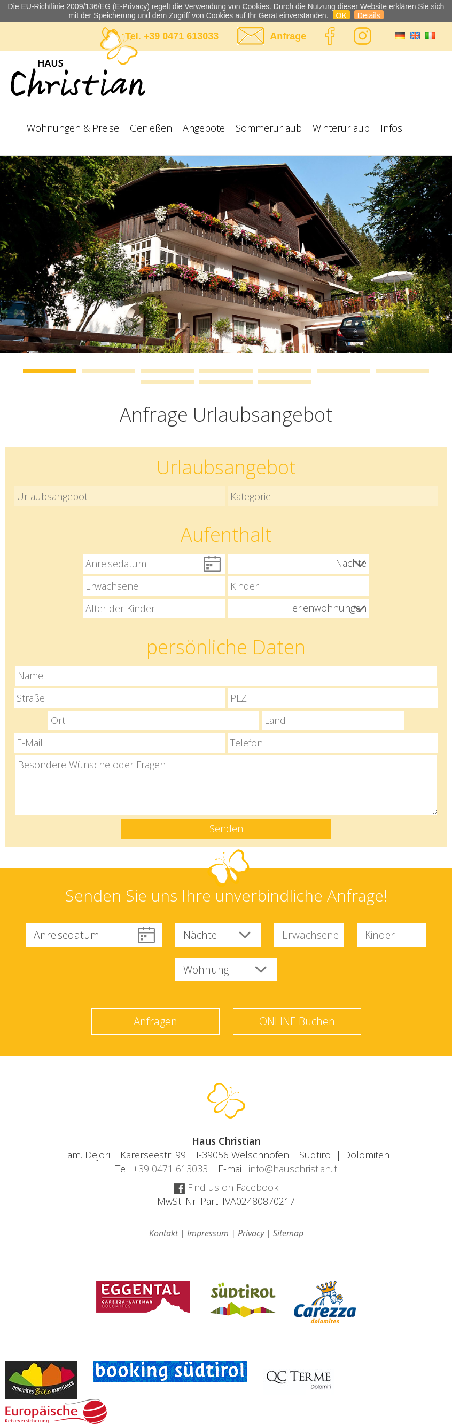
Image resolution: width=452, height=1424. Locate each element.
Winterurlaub (341, 128)
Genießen (151, 128)
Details (368, 15)
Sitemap (288, 1233)
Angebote (204, 128)
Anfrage (288, 36)
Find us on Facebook (226, 1187)
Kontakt (163, 1233)
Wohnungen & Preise (73, 128)
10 (284, 382)
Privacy (251, 1233)
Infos (391, 128)
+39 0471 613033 (181, 36)
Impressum (208, 1233)
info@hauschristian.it (292, 1168)
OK (341, 15)
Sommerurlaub (269, 128)
